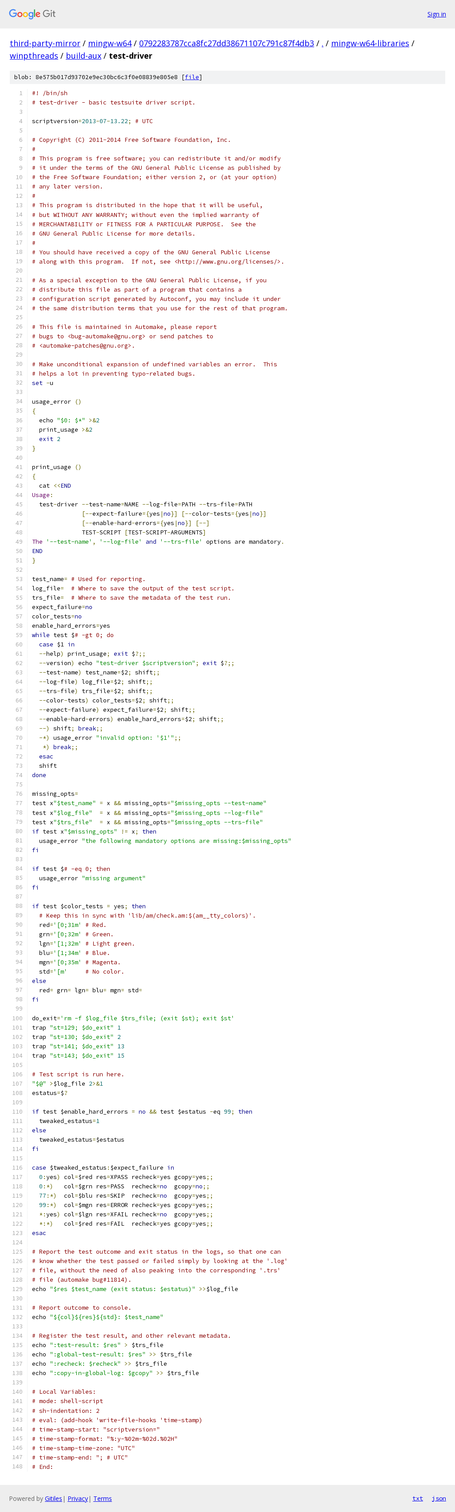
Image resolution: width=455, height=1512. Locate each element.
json (439, 1498)
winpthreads (34, 55)
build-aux (83, 55)
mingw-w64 (110, 43)
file (192, 77)
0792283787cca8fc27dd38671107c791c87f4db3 (226, 43)
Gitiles (53, 1498)
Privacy (78, 1498)
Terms (102, 1498)
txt (417, 1498)
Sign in (436, 14)
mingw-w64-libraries (370, 43)
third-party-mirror (45, 43)
